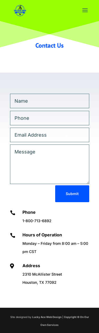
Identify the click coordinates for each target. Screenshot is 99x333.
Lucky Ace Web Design (47, 317)
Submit (72, 193)
